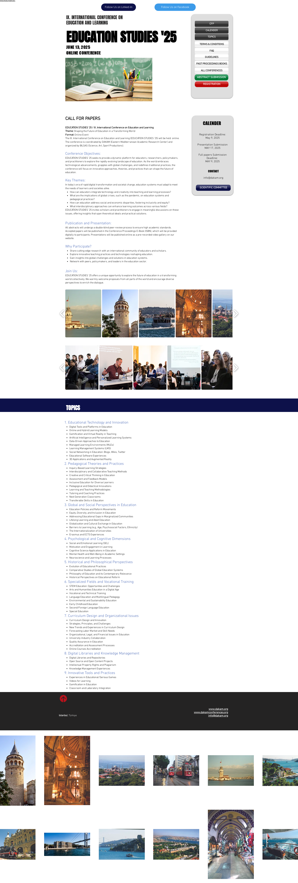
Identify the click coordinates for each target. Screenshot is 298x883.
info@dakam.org (213, 178)
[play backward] (62, 313)
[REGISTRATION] (211, 84)
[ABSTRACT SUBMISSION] (211, 77)
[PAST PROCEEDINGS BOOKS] (211, 64)
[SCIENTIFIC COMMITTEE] (213, 188)
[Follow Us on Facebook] (175, 7)
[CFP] (211, 24)
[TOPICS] (211, 37)
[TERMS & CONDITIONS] (211, 44)
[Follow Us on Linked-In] (118, 7)
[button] (211, 30)
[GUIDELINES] (211, 57)
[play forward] (236, 313)
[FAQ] (211, 51)
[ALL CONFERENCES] (211, 71)
